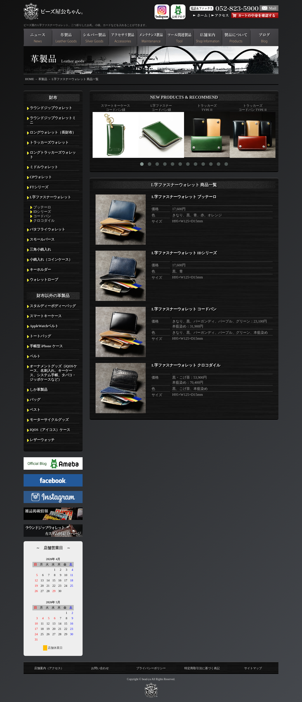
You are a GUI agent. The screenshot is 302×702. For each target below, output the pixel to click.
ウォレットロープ (44, 279)
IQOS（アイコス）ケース (50, 430)
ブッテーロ (42, 207)
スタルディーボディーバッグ (53, 306)
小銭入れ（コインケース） (51, 259)
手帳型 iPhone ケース (46, 346)
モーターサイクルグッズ (49, 419)
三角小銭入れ (40, 249)
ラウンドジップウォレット (51, 108)
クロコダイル (44, 220)
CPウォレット (41, 177)
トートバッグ (40, 336)
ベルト (35, 356)
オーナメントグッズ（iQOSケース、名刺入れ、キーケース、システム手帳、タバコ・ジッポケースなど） (53, 372)
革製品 (42, 79)
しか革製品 (38, 389)
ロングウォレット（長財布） (53, 132)
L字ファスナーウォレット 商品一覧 (75, 79)
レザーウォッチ (42, 440)
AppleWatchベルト (44, 326)
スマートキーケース (46, 316)
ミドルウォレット (44, 167)
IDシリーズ (42, 211)
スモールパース (42, 239)
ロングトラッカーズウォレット (53, 155)
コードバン (42, 216)
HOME (29, 79)
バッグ (35, 399)
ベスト (35, 409)
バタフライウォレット (47, 229)
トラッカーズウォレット (49, 142)
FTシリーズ (39, 187)
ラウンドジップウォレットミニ (53, 120)
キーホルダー (40, 269)
